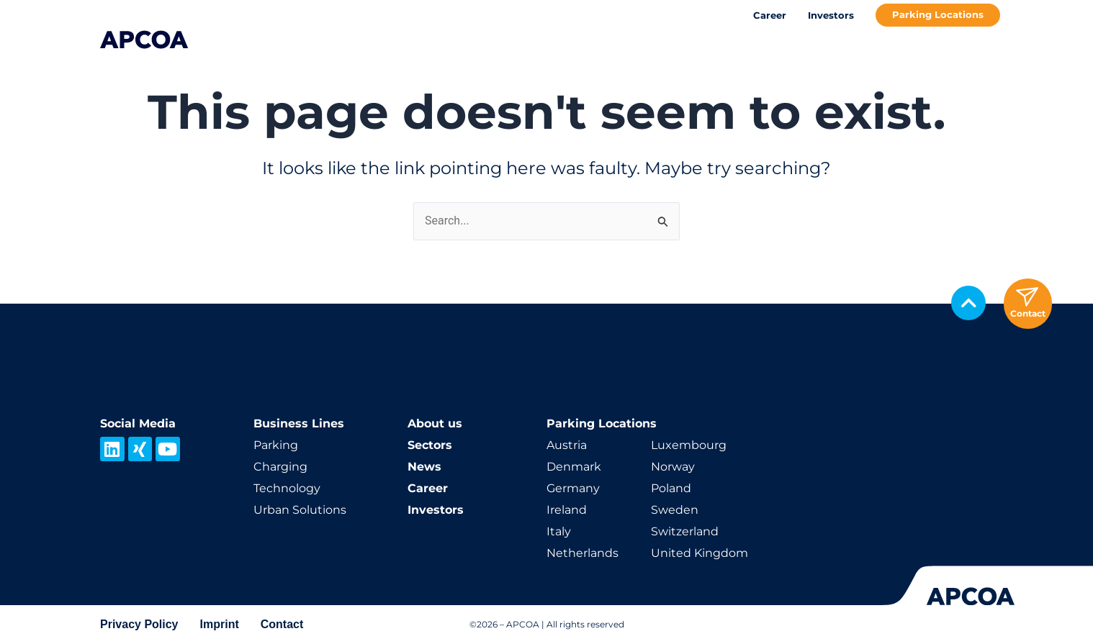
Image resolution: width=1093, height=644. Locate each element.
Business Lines (298, 423)
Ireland (566, 510)
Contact (282, 624)
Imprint (219, 624)
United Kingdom (699, 553)
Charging (280, 466)
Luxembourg (689, 445)
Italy (558, 531)
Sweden (674, 510)
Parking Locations (938, 14)
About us (435, 423)
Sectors (430, 445)
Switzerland (685, 531)
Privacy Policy (139, 624)
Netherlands (582, 553)
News (424, 466)
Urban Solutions (299, 510)
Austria (566, 445)
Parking (275, 445)
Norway (673, 466)
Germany (573, 488)
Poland (671, 488)
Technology (286, 488)
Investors (831, 15)
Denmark (573, 466)
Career (769, 15)
